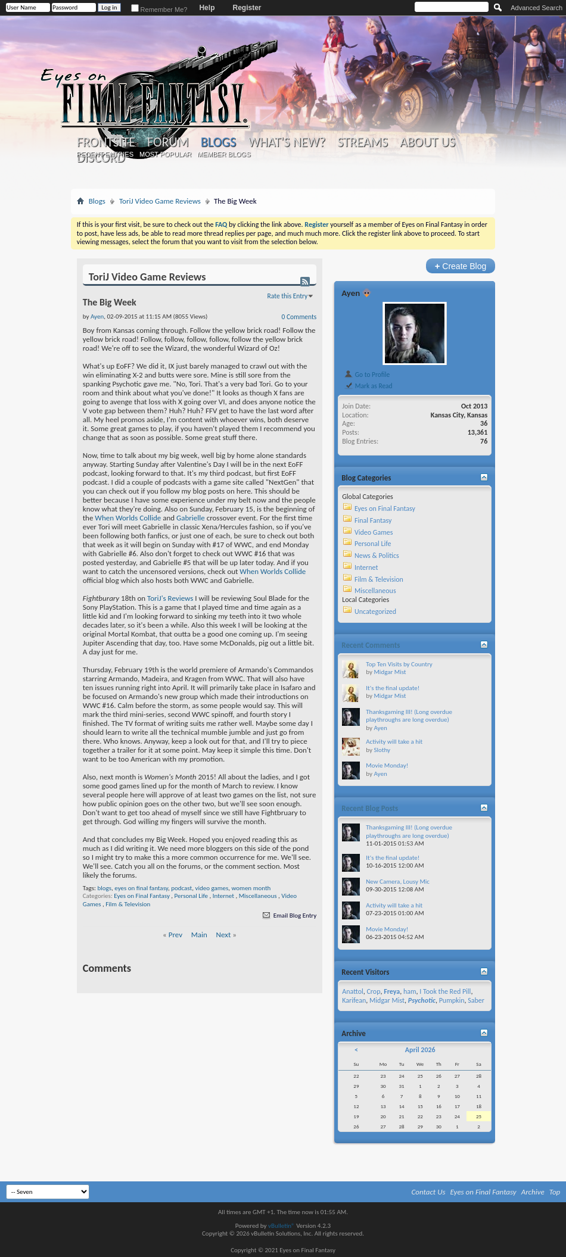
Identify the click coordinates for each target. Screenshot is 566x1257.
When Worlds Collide (128, 517)
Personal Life (191, 896)
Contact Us (429, 1191)
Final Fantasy (372, 520)
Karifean (354, 1000)
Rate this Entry (288, 296)
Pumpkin (452, 1000)
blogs (104, 888)
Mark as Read (368, 386)
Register (246, 8)
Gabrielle (190, 517)
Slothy (382, 750)
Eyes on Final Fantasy (142, 896)
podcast (181, 888)
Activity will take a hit (394, 742)
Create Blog (461, 266)
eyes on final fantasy (141, 888)
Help (206, 8)
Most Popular (165, 154)
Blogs (218, 142)
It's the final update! (392, 688)
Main (199, 934)
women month (251, 888)
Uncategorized (375, 611)
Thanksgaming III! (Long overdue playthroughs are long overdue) (409, 716)
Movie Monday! (387, 765)
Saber (476, 1000)
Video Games (373, 532)
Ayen (350, 293)
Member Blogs (223, 154)
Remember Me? (159, 9)
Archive (533, 1191)
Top (555, 1191)
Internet (223, 896)
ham (409, 991)
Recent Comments (370, 645)
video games (211, 888)
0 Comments (299, 317)
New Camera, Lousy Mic (398, 881)
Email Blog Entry (288, 915)
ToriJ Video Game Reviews (160, 200)
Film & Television (127, 904)
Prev (175, 934)
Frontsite (106, 142)
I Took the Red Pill (445, 991)
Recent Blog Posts (369, 808)
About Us (427, 142)
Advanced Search (536, 7)
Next (223, 934)
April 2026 (420, 1050)
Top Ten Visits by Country (399, 664)
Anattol (352, 991)
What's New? (286, 142)
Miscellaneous (258, 896)
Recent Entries (104, 154)
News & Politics (376, 555)
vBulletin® (281, 1226)
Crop (373, 991)
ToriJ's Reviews (170, 598)
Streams (362, 142)
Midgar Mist (390, 672)
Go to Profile (367, 374)
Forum (167, 142)
